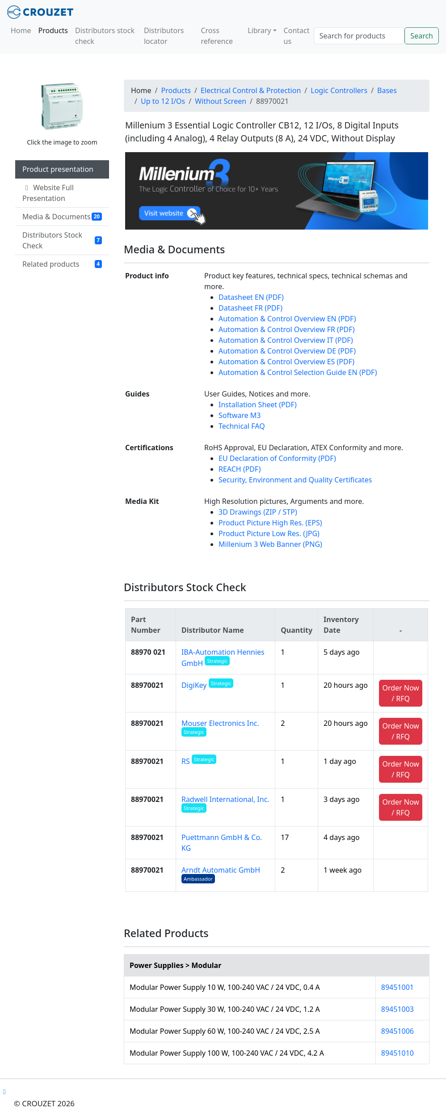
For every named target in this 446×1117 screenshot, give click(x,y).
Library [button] (259, 30)
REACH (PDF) (240, 469)
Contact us (297, 36)
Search (421, 36)
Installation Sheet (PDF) (258, 404)
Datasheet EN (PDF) (251, 297)
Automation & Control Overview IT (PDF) (286, 340)
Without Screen (220, 101)
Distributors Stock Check (62, 240)
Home (21, 30)
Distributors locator (164, 36)
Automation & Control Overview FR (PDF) (287, 329)
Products (53, 30)
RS (198, 761)
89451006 (397, 1031)
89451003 (397, 1009)
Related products (62, 264)
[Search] (359, 35)
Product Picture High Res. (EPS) (270, 523)
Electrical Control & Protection (251, 90)
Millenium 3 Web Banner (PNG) (270, 544)
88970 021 (148, 652)
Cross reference (217, 36)
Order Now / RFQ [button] (400, 693)
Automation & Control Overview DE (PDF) (287, 351)
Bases (387, 90)
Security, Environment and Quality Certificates (295, 480)
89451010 (397, 1053)
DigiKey (207, 685)
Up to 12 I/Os (163, 101)
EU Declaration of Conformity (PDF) (277, 458)
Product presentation (57, 169)
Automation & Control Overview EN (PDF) (287, 319)
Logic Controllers (339, 90)
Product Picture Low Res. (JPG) (269, 533)
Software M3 (240, 415)
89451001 (397, 987)
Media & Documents (62, 217)
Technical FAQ (242, 426)
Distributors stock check (105, 36)
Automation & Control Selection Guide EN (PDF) (298, 372)
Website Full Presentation (48, 193)
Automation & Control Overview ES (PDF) (286, 362)
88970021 (147, 685)
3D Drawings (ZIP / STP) (258, 512)
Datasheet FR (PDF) (250, 308)
